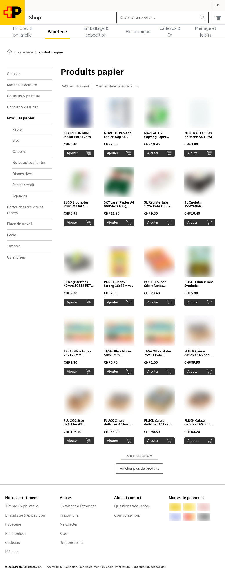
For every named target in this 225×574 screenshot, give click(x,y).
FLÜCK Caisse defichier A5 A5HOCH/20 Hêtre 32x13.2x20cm (78, 426)
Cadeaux (12, 542)
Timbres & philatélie (21, 506)
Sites (63, 533)
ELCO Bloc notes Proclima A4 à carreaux (76, 206)
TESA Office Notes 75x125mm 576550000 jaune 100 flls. (77, 357)
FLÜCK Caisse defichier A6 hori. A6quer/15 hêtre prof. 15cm (197, 426)
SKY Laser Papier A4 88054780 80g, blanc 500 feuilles (119, 206)
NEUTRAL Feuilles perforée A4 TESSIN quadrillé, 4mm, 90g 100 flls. (199, 138)
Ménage (12, 552)
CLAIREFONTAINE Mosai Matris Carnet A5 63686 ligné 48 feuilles (79, 138)
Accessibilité (55, 566)
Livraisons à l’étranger (78, 506)
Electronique (15, 533)
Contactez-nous (127, 515)
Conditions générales (78, 566)
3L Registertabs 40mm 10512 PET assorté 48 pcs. (77, 286)
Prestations (69, 515)
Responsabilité (72, 542)
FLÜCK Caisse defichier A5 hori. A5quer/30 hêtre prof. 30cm (157, 426)
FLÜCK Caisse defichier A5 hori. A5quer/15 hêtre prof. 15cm (117, 426)
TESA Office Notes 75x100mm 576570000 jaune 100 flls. (158, 357)
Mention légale (103, 566)
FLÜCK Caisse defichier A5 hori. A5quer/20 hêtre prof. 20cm (197, 357)
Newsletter (69, 524)
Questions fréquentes (132, 506)
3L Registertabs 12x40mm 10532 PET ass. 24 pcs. (157, 206)
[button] (79, 127)
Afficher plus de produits (139, 468)
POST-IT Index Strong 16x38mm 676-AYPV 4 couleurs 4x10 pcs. (118, 287)
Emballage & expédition (25, 515)
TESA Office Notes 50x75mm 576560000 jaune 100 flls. (117, 357)
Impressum (122, 566)
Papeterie (13, 524)
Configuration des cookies (149, 566)
